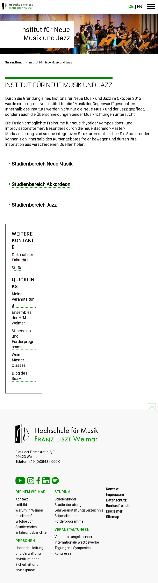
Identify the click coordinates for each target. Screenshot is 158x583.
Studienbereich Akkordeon (41, 184)
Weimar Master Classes (19, 360)
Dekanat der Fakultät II (22, 257)
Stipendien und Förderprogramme (23, 338)
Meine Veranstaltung (23, 299)
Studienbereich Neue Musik (42, 164)
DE (131, 6)
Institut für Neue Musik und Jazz (45, 33)
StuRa (17, 267)
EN (139, 6)
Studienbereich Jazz (34, 205)
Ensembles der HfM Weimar (22, 317)
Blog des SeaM (19, 376)
